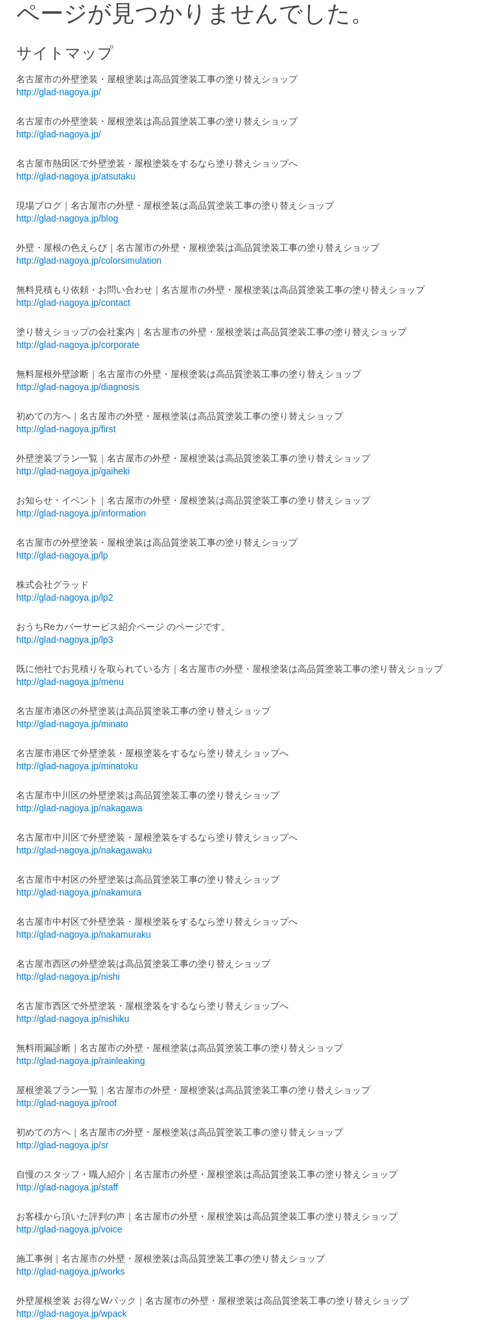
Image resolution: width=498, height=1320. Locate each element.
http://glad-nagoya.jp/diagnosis (77, 387)
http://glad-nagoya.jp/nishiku (72, 1018)
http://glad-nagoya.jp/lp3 (64, 639)
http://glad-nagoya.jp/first (65, 429)
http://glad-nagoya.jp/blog (67, 218)
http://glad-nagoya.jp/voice (69, 1229)
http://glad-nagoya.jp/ (58, 92)
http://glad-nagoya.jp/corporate (77, 345)
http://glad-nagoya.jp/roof (66, 1103)
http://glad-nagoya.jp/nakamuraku (83, 934)
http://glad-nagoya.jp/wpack (71, 1313)
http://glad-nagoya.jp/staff (67, 1187)
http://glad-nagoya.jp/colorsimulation (88, 260)
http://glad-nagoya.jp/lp (62, 555)
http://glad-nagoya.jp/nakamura (78, 892)
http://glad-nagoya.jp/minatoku (77, 766)
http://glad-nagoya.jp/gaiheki (73, 471)
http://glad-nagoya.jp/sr (62, 1145)
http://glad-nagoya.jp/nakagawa (79, 808)
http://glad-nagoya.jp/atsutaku (76, 176)
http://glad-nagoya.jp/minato (72, 724)
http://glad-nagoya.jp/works (70, 1271)
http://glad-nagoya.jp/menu (70, 682)
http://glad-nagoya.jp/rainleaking (80, 1061)
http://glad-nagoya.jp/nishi (68, 976)
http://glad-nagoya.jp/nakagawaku (84, 850)
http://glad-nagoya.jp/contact (73, 302)
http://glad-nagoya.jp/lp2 (64, 597)
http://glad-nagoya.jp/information (81, 513)
